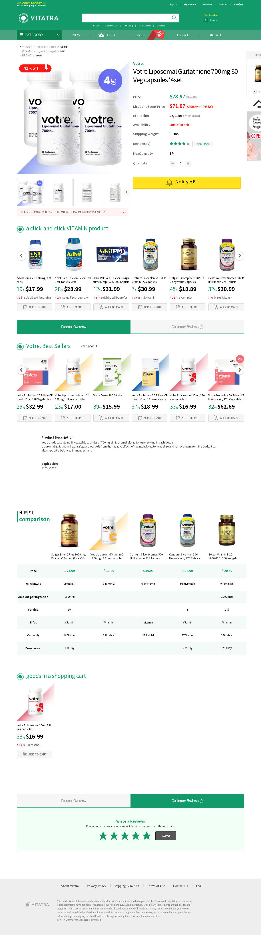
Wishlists (207, 4)
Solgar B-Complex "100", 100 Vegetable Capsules (187, 280)
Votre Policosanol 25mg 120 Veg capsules (187, 397)
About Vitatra (70, 886)
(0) (148, 144)
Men (62, 51)
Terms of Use (156, 886)
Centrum (161, 25)
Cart (236, 4)
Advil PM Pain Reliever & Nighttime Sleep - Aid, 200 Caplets (111, 280)
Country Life (111, 25)
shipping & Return (126, 886)
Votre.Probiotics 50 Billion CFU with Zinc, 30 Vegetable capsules (149, 398)
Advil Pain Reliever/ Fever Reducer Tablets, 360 (73, 280)
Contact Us (180, 886)
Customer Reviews (187, 326)
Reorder (223, 4)
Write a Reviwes (203, 144)
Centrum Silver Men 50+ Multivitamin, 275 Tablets (149, 280)
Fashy (96, 25)
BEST (111, 35)
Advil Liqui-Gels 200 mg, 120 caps (34, 280)
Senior (64, 46)
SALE (140, 35)
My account (190, 4)
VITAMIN (27, 46)
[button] (19, 192)
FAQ (199, 886)
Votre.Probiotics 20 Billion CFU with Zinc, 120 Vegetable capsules (34, 398)
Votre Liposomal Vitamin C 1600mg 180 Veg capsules (72, 397)
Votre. (39, 55)
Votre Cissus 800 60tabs (107, 395)
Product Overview (73, 326)
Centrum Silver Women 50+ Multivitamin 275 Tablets (226, 280)
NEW (76, 35)
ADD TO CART (34, 307)
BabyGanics (145, 25)
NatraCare (214, 20)
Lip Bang (128, 25)
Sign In (173, 4)
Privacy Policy (96, 886)
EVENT (183, 35)
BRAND (215, 35)
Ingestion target (46, 46)
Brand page (88, 346)
